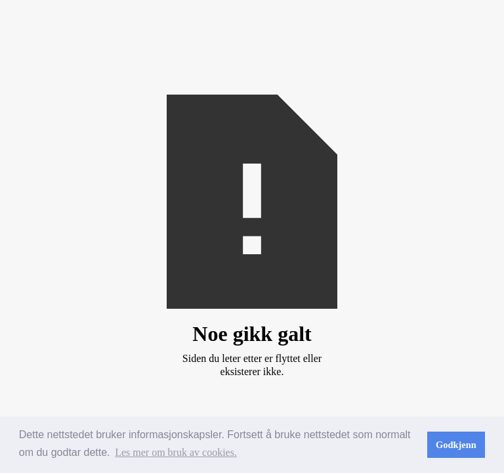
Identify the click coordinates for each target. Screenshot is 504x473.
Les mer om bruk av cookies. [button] (176, 452)
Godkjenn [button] (456, 444)
